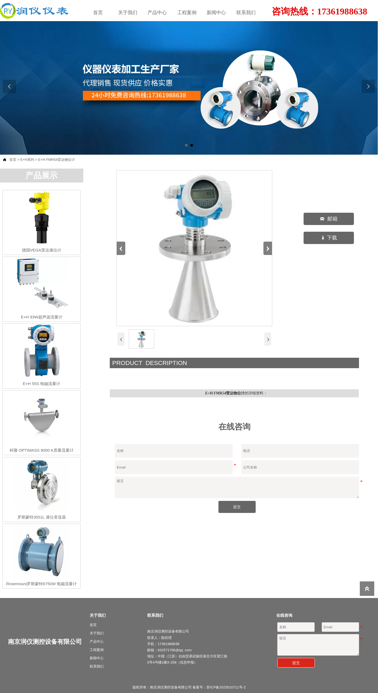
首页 (12, 160)
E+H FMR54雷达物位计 (56, 160)
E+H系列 (27, 160)
